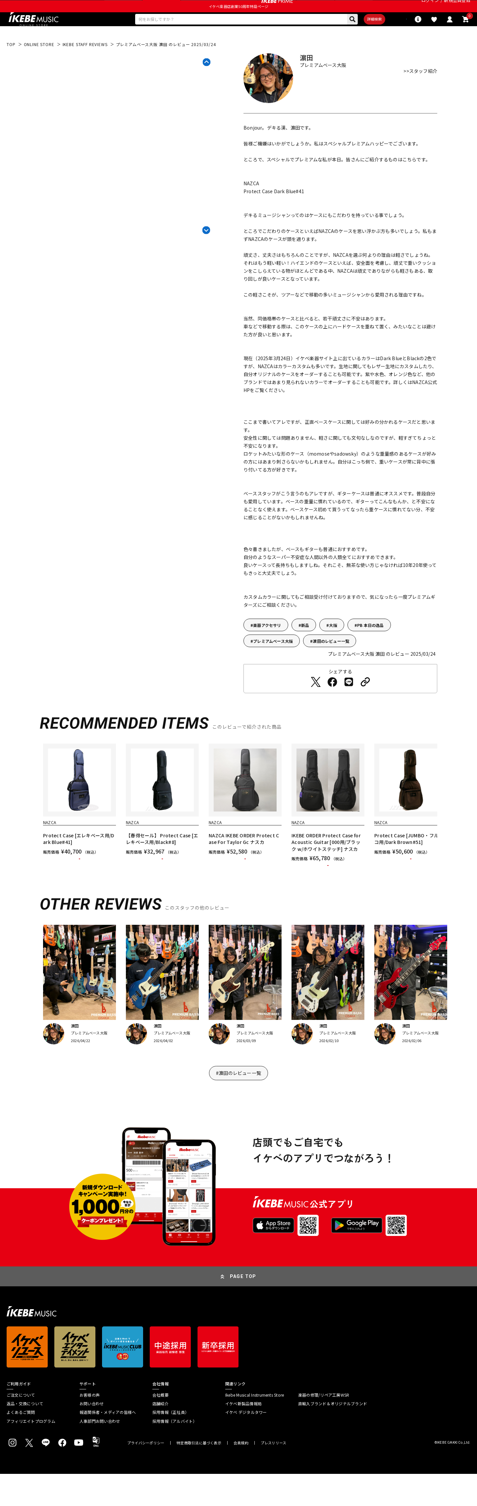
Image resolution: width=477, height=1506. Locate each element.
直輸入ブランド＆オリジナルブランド (332, 1435)
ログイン (430, 8)
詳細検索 (351, 36)
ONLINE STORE (39, 64)
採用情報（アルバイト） (174, 1453)
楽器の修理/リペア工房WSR (323, 1426)
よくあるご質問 (21, 1444)
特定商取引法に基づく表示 (199, 1475)
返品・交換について (25, 1435)
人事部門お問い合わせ (100, 1453)
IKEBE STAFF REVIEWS (85, 64)
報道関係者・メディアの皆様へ (108, 1444)
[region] (238, 833)
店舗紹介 (160, 1435)
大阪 (333, 644)
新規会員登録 (457, 8)
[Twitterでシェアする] (316, 701)
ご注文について (21, 1426)
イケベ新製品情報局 (243, 1435)
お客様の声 (90, 1426)
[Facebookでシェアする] (332, 701)
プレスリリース (274, 1475)
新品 (305, 644)
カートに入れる (79, 884)
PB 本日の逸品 (370, 644)
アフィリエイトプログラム (31, 1453)
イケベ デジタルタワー (246, 1444)
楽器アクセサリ (267, 644)
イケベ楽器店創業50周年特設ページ (238, 22)
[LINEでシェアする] (349, 701)
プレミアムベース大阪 (273, 660)
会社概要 (160, 1426)
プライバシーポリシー (145, 1475)
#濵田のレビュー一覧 (238, 1105)
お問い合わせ (92, 1435)
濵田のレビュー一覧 (331, 660)
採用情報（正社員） (170, 1444)
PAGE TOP (243, 1308)
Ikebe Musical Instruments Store (254, 1426)
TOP (11, 64)
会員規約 (241, 1475)
